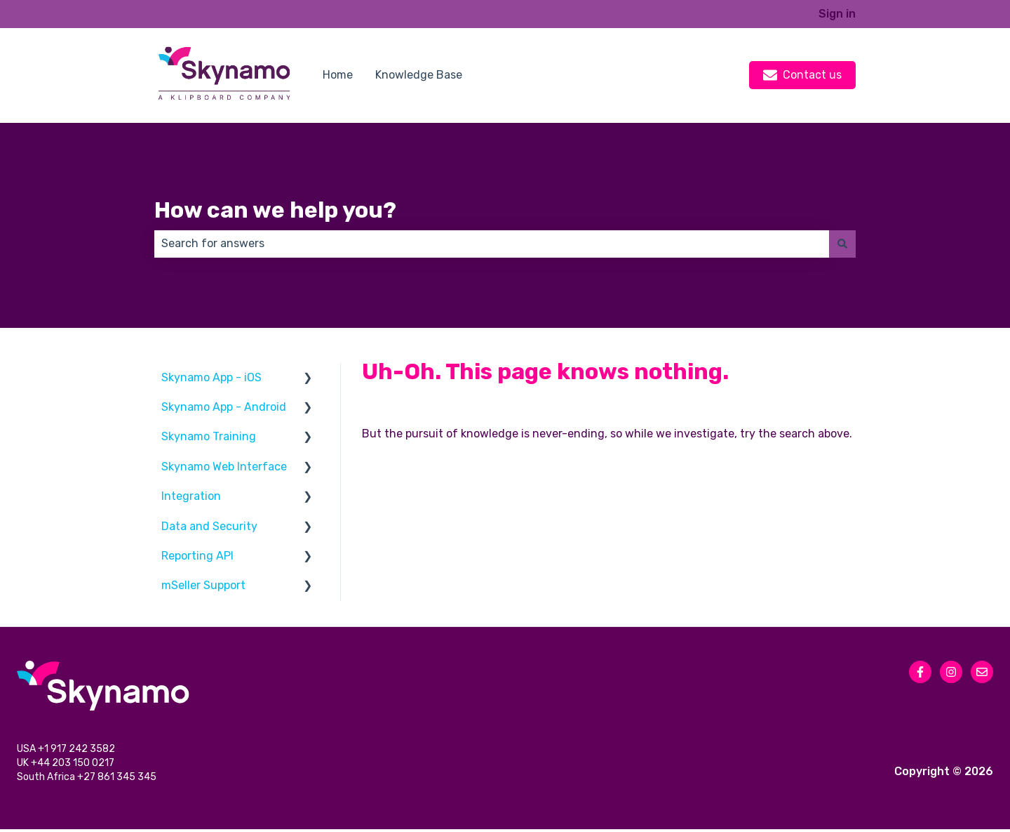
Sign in (837, 13)
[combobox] (491, 243)
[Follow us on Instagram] (951, 672)
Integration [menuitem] (191, 496)
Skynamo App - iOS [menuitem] (211, 377)
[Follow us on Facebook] (920, 672)
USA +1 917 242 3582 (67, 750)
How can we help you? (275, 210)
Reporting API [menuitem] (197, 555)
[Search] (842, 243)
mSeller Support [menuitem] (203, 585)
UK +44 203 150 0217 (66, 765)
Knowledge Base (418, 74)
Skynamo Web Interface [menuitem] (224, 466)
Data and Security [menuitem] (209, 526)
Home (338, 74)
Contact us (802, 75)
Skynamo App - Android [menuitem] (223, 407)
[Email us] (982, 672)
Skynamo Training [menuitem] (208, 436)
